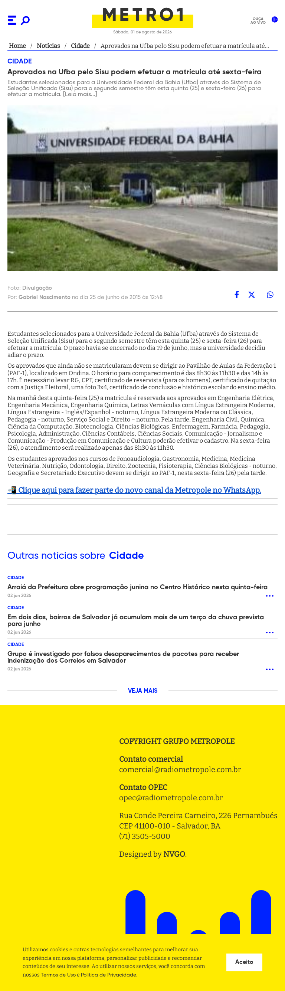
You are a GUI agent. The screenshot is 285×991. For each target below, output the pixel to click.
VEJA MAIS (142, 691)
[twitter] (251, 294)
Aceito (244, 962)
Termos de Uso (58, 975)
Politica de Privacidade (108, 975)
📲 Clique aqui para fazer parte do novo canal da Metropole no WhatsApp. (134, 490)
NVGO (174, 854)
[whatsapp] (270, 294)
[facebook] (236, 294)
